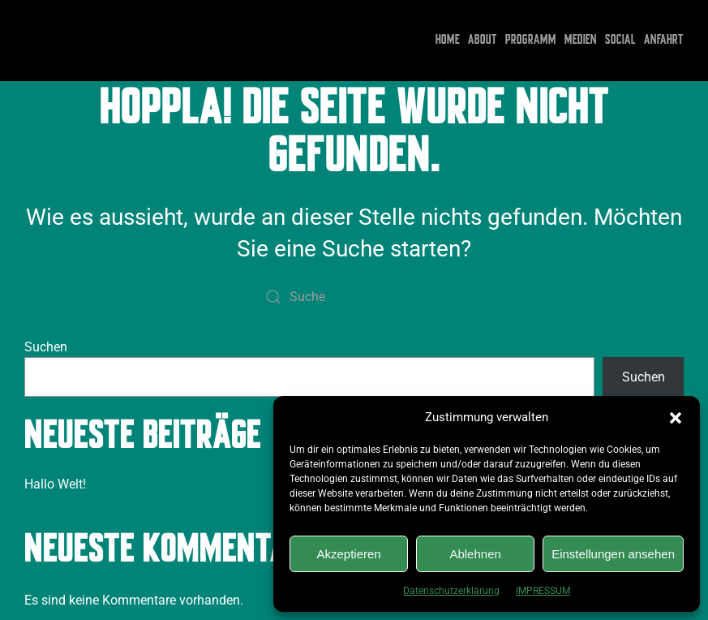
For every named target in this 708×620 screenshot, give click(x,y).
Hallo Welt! (55, 484)
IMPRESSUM (543, 590)
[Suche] (354, 297)
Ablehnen (474, 554)
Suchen (45, 347)
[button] (675, 417)
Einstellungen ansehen (613, 554)
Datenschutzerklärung (451, 590)
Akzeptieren (348, 554)
